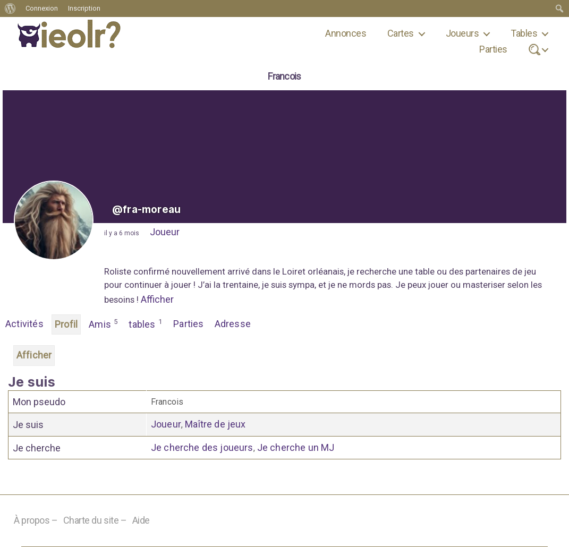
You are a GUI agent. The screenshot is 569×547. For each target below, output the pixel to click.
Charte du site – (95, 520)
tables (146, 323)
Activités (24, 323)
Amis (103, 323)
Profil (66, 324)
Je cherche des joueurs (202, 447)
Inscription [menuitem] (84, 8)
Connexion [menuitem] (42, 8)
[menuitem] (10, 8)
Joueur (165, 231)
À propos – (36, 520)
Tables (524, 33)
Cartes (400, 33)
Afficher (157, 299)
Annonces (345, 33)
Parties (493, 49)
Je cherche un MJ (296, 447)
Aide (141, 520)
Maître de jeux (215, 424)
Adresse (233, 323)
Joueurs (462, 33)
